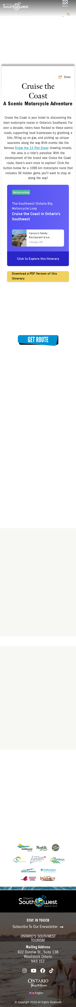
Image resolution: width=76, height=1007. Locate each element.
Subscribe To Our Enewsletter (38, 926)
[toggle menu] (65, 4)
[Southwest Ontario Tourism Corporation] (15, 6)
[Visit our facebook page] (42, 971)
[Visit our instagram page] (24, 971)
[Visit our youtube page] (33, 971)
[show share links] (64, 77)
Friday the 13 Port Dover (32, 148)
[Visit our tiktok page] (51, 971)
